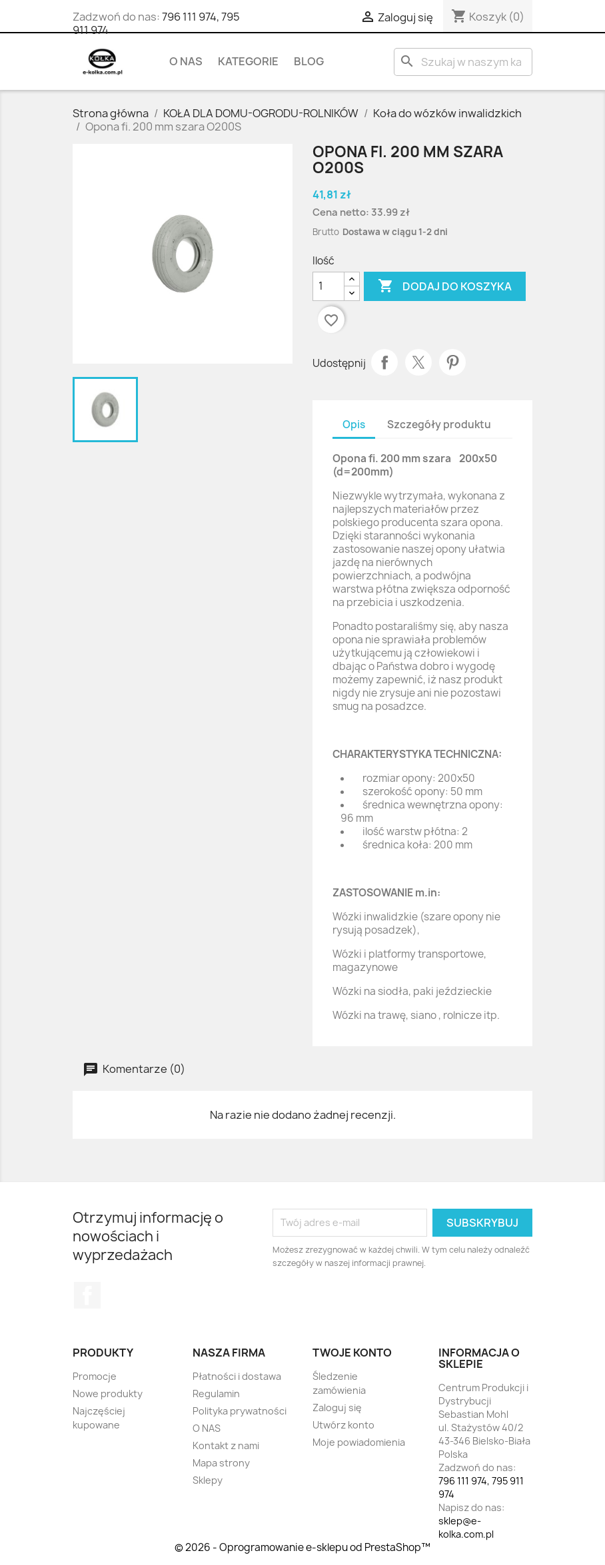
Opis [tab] (353, 425)
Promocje (95, 1376)
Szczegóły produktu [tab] (439, 425)
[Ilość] (328, 286)
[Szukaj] (463, 62)
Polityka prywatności (240, 1411)
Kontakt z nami (226, 1445)
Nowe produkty (108, 1393)
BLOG (309, 61)
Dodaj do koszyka (445, 286)
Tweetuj (418, 362)
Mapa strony (221, 1462)
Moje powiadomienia (358, 1442)
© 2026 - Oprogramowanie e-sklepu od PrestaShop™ (302, 1547)
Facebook (87, 1295)
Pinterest (452, 362)
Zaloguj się (337, 1407)
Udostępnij (384, 362)
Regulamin (216, 1393)
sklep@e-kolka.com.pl (466, 1527)
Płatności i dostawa (237, 1376)
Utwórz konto (343, 1424)
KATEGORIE (248, 61)
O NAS (186, 61)
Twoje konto (352, 1352)
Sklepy (208, 1480)
